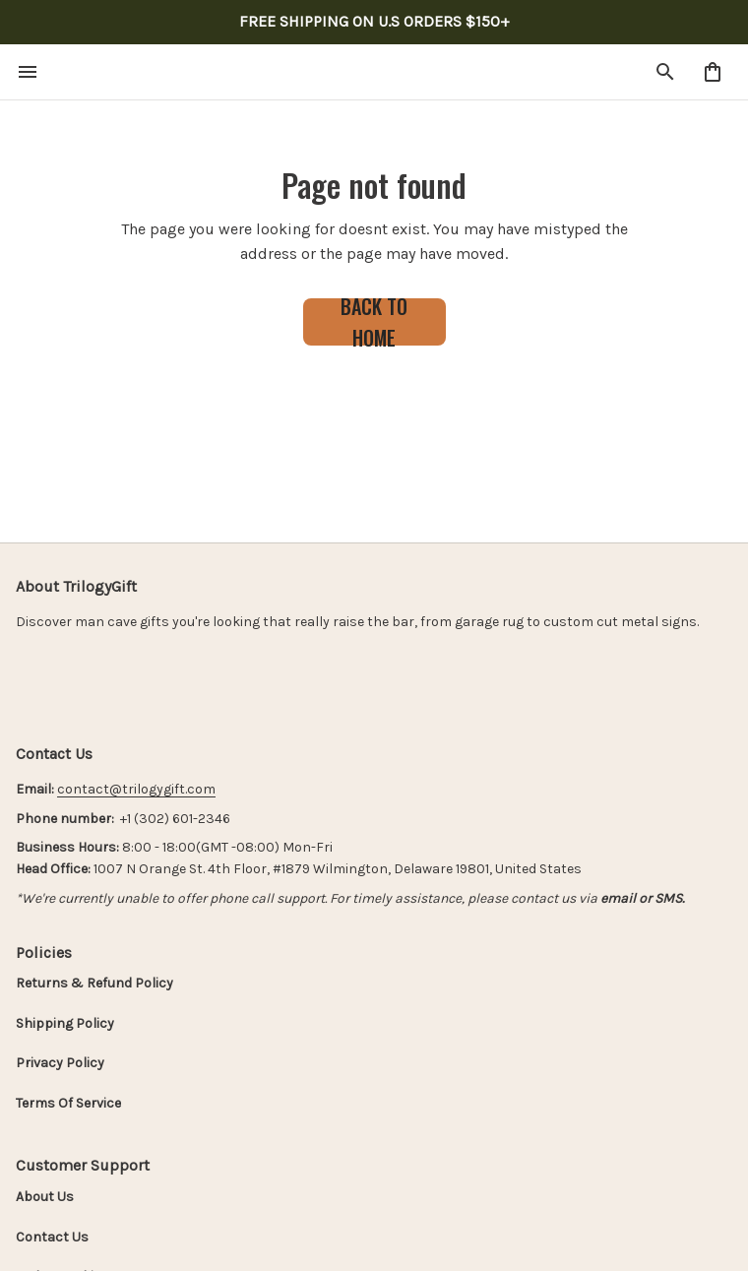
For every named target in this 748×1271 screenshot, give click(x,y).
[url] (136, 789)
